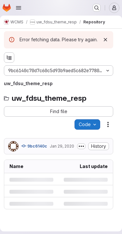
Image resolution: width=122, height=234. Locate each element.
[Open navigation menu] (18, 8)
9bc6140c (34, 146)
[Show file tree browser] (9, 57)
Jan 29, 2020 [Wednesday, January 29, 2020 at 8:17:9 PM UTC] (62, 146)
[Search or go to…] (97, 8)
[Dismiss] (105, 40)
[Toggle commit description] (81, 146)
